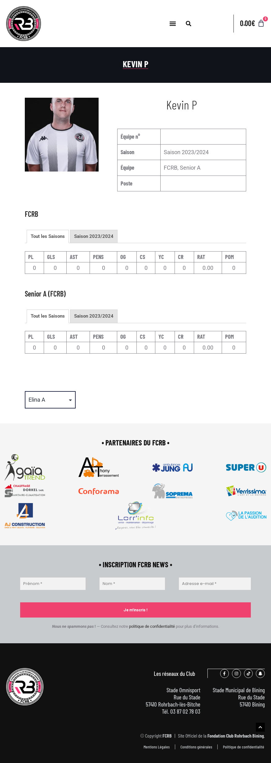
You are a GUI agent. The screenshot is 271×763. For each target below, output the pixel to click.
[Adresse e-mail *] (215, 584)
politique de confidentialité (152, 626)
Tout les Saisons (48, 236)
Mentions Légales (157, 746)
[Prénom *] (53, 584)
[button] (172, 24)
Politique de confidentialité (243, 746)
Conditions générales (196, 746)
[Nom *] (132, 584)
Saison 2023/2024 (93, 236)
